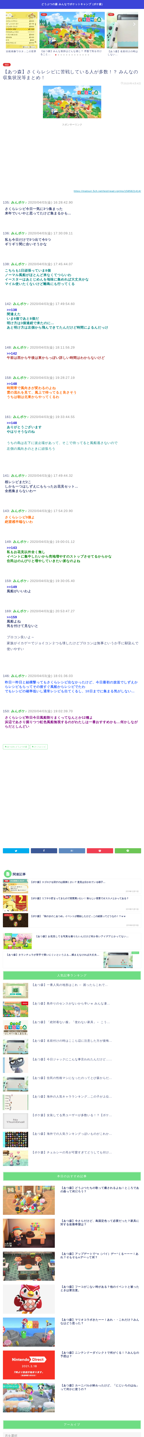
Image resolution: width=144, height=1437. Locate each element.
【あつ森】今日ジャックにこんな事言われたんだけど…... (71, 1059)
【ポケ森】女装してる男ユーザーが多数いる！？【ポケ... (71, 1115)
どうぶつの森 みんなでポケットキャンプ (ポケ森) (72, 4)
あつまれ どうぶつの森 (17, 747)
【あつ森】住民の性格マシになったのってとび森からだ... (71, 1077)
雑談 (7, 65)
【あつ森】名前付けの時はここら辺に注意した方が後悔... (71, 1040)
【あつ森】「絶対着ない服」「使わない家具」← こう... (70, 1022)
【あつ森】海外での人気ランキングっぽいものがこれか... (71, 1133)
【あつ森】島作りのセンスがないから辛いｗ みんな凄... (70, 1003)
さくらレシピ (40, 747)
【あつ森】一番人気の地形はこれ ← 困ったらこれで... (69, 984)
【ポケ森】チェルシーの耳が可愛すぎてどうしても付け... (71, 1152)
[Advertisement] (72, 155)
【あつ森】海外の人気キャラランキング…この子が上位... (71, 1096)
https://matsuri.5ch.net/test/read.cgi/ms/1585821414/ (107, 191)
